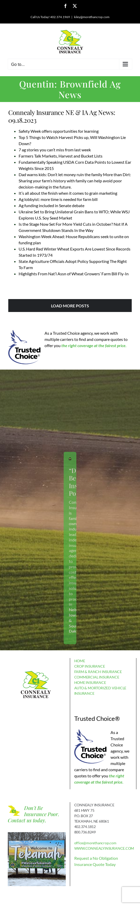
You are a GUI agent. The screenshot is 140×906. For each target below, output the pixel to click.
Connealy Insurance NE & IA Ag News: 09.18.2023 (61, 116)
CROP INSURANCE (89, 666)
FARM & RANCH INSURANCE (98, 671)
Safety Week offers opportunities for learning (59, 131)
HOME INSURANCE (90, 682)
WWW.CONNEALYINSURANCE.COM (104, 848)
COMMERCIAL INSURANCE (96, 677)
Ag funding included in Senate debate (51, 205)
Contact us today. (27, 820)
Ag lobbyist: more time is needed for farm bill (58, 199)
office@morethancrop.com (95, 843)
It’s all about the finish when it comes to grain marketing (68, 193)
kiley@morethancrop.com (91, 17)
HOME (79, 661)
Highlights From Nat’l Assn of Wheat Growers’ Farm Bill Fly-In (74, 273)
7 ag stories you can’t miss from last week (55, 149)
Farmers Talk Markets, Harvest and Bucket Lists (60, 155)
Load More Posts (70, 305)
